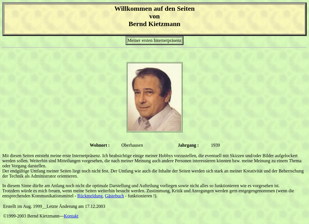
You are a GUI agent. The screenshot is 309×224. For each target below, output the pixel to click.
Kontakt (71, 216)
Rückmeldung (90, 195)
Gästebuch (114, 195)
